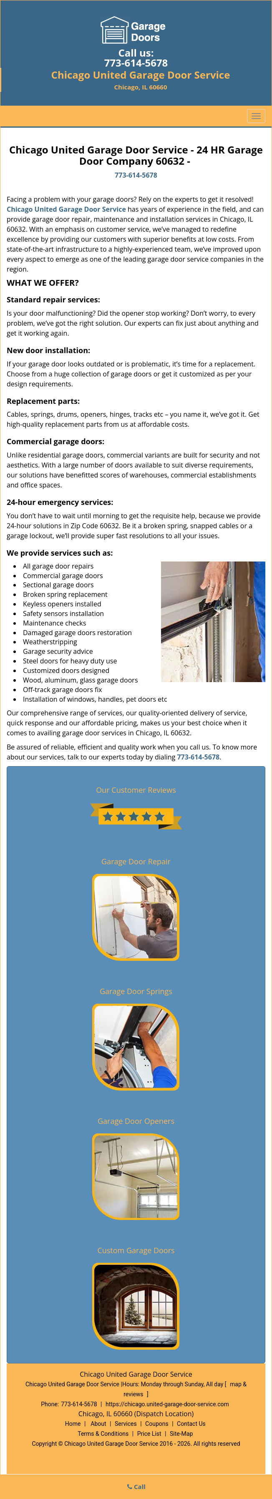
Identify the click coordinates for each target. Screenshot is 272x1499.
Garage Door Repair (136, 861)
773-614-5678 (136, 62)
